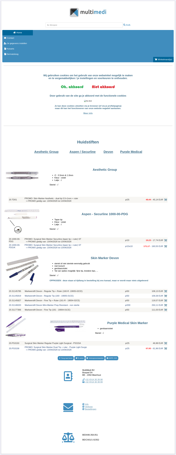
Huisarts (9, 49)
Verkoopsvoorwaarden (95, 358)
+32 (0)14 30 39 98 (94, 379)
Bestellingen (90, 409)
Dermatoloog (11, 54)
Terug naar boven (66, 358)
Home (17, 32)
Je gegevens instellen (15, 43)
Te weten (80, 358)
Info (86, 404)
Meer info (88, 113)
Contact (9, 38)
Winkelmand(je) (163, 59)
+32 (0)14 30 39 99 (94, 382)
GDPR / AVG (111, 358)
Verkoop (89, 407)
